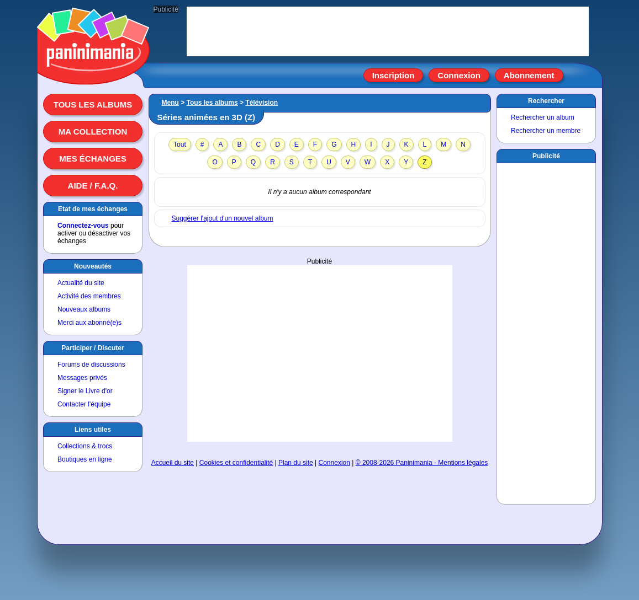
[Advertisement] (319, 353)
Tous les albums (93, 104)
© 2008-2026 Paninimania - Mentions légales (422, 463)
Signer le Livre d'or (85, 391)
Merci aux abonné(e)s (89, 322)
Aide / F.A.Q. (93, 185)
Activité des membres (89, 296)
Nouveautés (93, 266)
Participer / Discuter (92, 348)
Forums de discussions (91, 364)
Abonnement (529, 75)
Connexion (458, 75)
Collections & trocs (84, 446)
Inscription (393, 75)
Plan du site (295, 463)
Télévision (261, 102)
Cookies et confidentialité (236, 463)
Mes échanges (92, 158)
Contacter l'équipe (83, 404)
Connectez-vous (83, 225)
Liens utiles (93, 429)
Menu (170, 102)
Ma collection (93, 131)
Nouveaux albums (83, 309)
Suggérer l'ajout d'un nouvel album (222, 218)
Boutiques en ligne (84, 459)
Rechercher (546, 101)
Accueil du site (172, 463)
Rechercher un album (542, 117)
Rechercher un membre (545, 131)
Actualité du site (80, 283)
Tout (179, 144)
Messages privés (82, 378)
